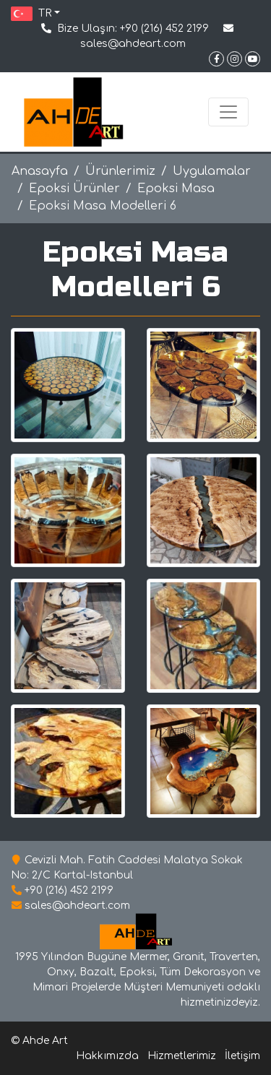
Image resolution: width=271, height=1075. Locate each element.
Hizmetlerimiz (181, 1055)
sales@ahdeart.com (133, 43)
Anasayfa (40, 171)
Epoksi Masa (176, 188)
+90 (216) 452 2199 (164, 28)
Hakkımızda (107, 1055)
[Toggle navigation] (228, 112)
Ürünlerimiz (120, 171)
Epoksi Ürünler (74, 188)
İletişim (242, 1055)
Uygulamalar (212, 171)
